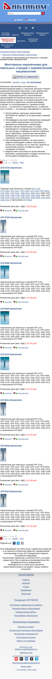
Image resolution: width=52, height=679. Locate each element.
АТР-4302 (4, 193)
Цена (23, 82)
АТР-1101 (36, 188)
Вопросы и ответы (26, 627)
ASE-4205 (45, 197)
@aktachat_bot (26, 653)
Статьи (26, 587)
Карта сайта (26, 666)
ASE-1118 (15, 197)
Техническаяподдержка (33, 40)
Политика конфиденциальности (26, 663)
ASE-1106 (35, 195)
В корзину (8, 210)
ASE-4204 (35, 197)
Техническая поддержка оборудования (26, 630)
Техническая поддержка (26, 622)
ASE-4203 (25, 197)
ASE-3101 (24, 193)
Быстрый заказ (23, 210)
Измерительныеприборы (27, 34)
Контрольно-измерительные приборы (26, 605)
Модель (16, 82)
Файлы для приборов (26, 641)
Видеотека (26, 594)
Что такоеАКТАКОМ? (5, 34)
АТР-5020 (27, 200)
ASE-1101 (35, 193)
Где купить (21, 41)
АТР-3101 (14, 193)
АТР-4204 (44, 191)
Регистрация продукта (26, 637)
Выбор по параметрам (27, 77)
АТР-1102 (4, 191)
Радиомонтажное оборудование (26, 609)
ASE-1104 (15, 195)
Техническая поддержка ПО (26, 634)
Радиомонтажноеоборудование (8, 40)
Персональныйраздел (7, 46)
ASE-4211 (4, 200)
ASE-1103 (4, 195)
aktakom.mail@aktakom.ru (26, 649)
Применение (26, 590)
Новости (15, 35)
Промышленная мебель (26, 612)
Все (22, 162)
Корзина (32, 20)
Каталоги (26, 583)
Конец (15, 162)
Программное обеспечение (26, 616)
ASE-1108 (4, 197)
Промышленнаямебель (42, 34)
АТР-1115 (34, 191)
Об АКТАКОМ (26, 574)
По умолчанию (34, 82)
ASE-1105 (25, 195)
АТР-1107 (14, 191)
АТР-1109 (24, 191)
